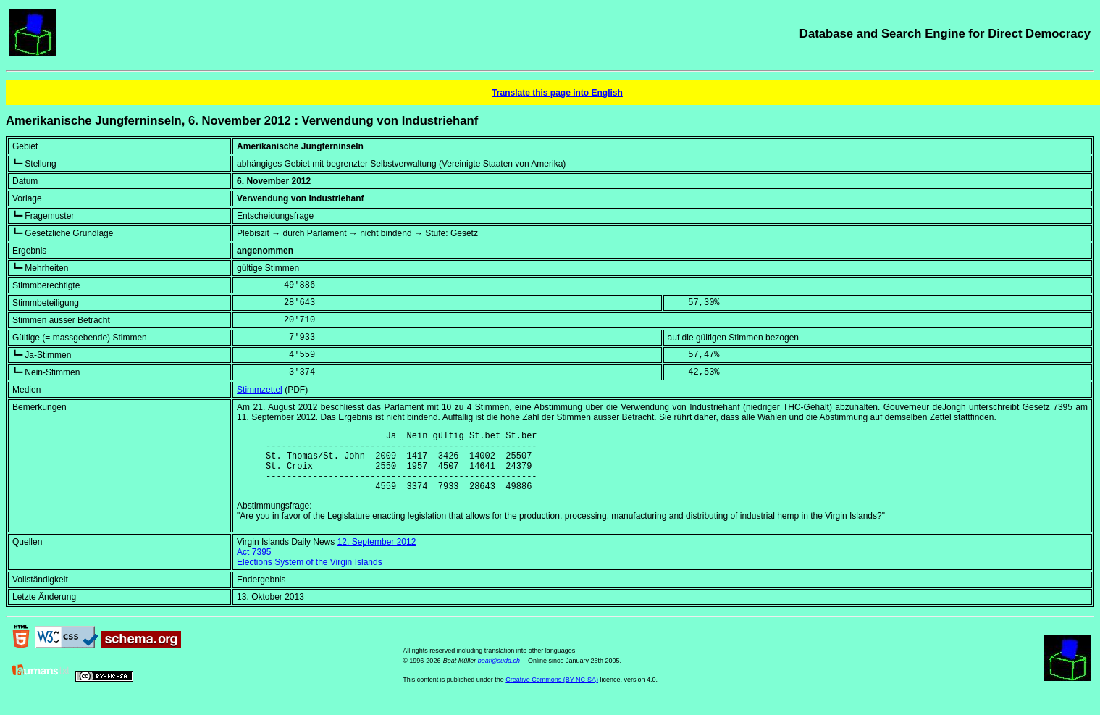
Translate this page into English (557, 93)
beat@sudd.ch (499, 673)
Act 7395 (254, 565)
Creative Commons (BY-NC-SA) (551, 692)
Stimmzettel (259, 390)
